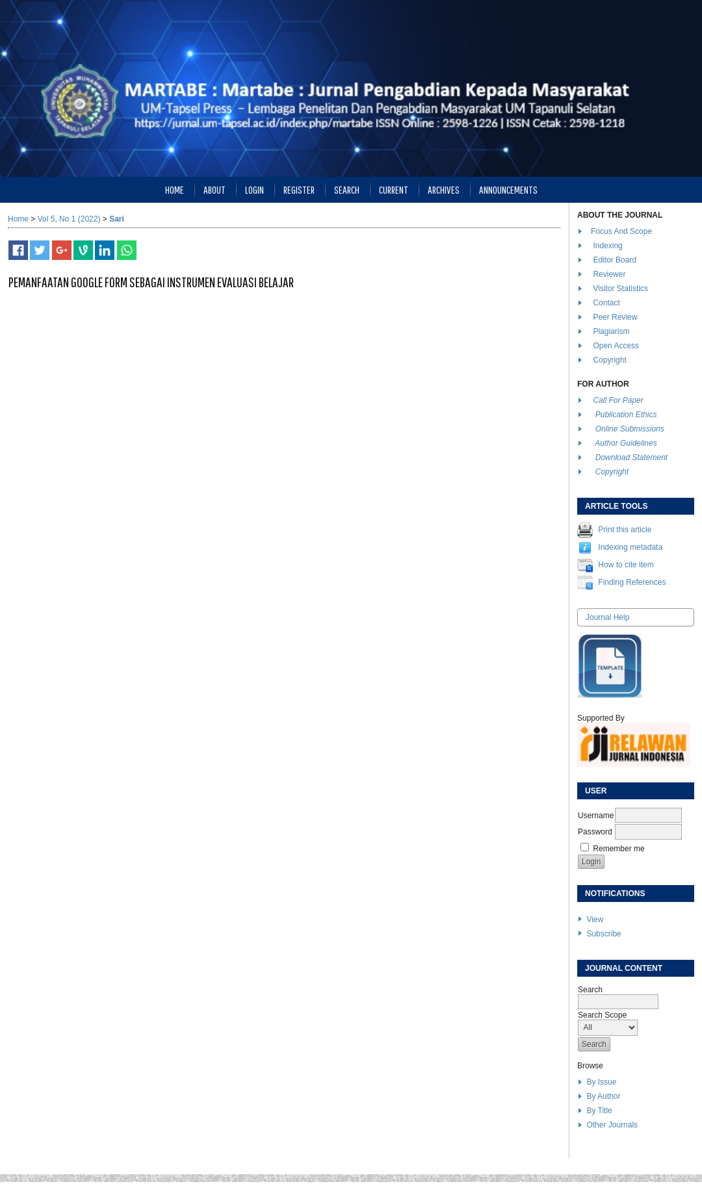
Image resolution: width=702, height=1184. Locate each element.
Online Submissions (629, 428)
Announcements (508, 189)
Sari (116, 219)
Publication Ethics (626, 414)
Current (393, 189)
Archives (444, 189)
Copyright (611, 360)
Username (596, 815)
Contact (606, 302)
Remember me (618, 848)
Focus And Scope (621, 231)
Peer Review (615, 317)
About (214, 189)
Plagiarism (611, 331)
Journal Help (607, 617)
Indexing (607, 245)
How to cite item (625, 564)
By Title (599, 1110)
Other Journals (612, 1124)
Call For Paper (618, 400)
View (594, 919)
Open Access (617, 345)
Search (346, 189)
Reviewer (609, 274)
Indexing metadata (630, 547)
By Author (603, 1096)
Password (595, 831)
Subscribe (603, 933)
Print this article (624, 529)
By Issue (601, 1082)
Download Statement (631, 457)
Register (299, 189)
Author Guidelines (625, 443)
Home (174, 189)
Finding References (632, 582)
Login (254, 189)
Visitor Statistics (620, 288)
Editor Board (614, 259)
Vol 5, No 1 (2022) (69, 219)
